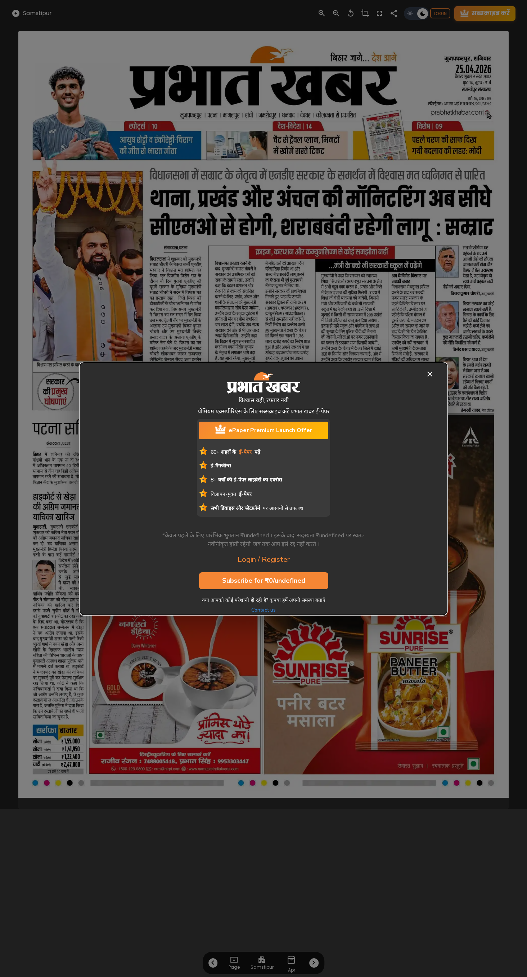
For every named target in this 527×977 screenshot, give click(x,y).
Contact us (263, 610)
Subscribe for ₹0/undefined (263, 581)
